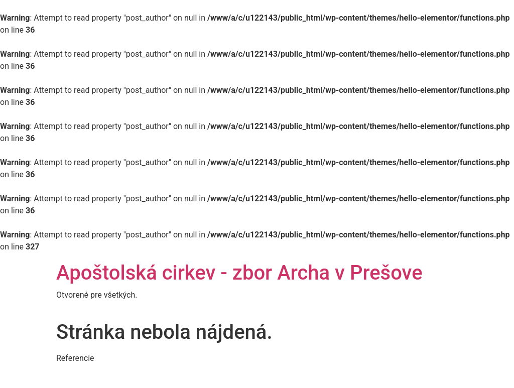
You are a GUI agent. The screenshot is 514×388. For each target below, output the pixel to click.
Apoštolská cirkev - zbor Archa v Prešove (239, 273)
